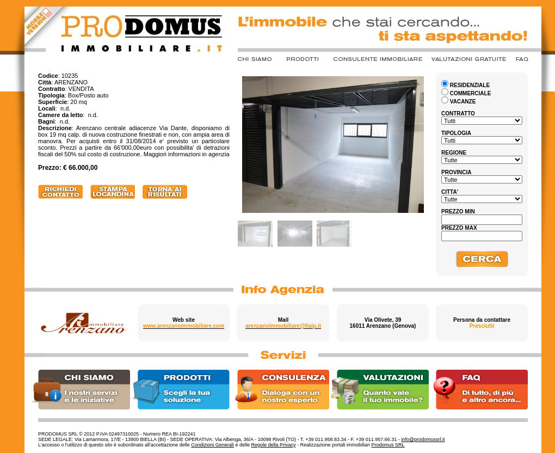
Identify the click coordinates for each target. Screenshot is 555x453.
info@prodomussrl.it (423, 439)
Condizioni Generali (212, 445)
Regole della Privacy (273, 445)
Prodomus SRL (388, 445)
